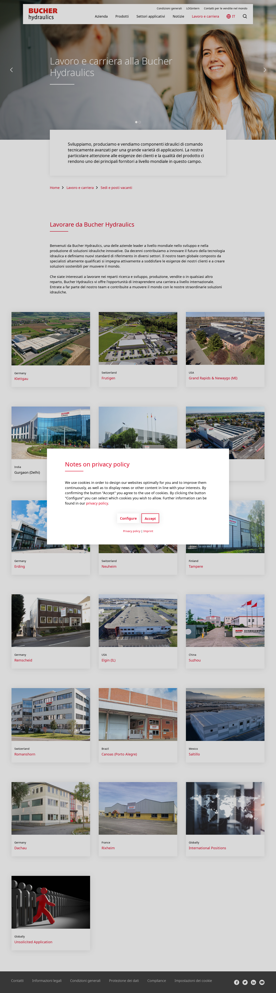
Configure (128, 518)
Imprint (148, 531)
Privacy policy (131, 531)
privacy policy (97, 503)
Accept (150, 518)
